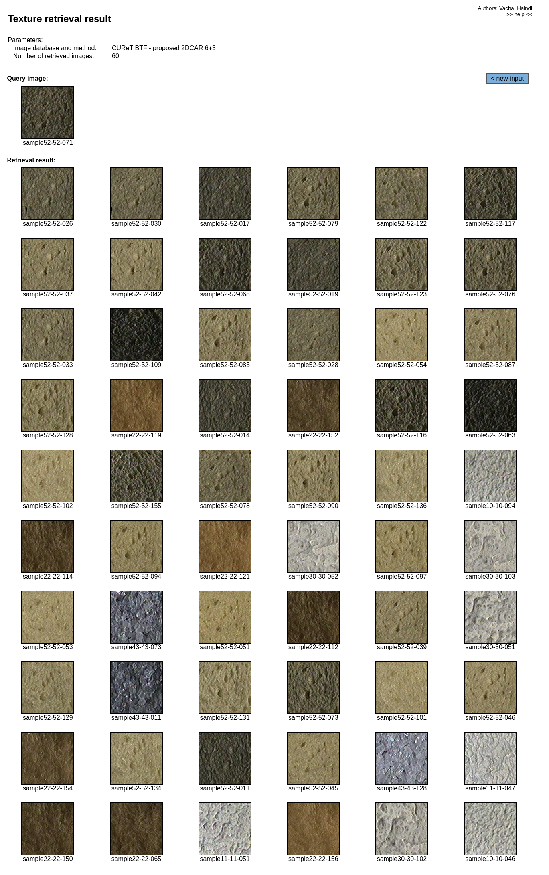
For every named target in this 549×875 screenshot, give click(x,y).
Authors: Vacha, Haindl (505, 8)
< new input (507, 78)
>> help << (519, 14)
